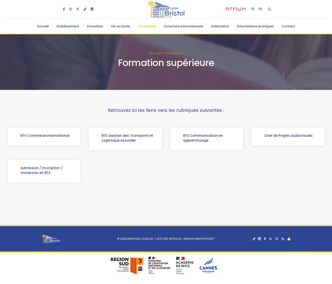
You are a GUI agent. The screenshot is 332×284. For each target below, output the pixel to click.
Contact (288, 26)
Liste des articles (168, 238)
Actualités (95, 26)
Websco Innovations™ (199, 238)
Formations (147, 26)
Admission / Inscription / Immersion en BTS (42, 170)
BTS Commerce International (45, 136)
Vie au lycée (120, 26)
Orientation (220, 26)
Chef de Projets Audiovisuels (289, 136)
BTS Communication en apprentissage (203, 138)
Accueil (43, 26)
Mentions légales (140, 238)
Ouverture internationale (183, 26)
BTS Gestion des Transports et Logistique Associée (128, 138)
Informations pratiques (255, 26)
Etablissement (68, 26)
